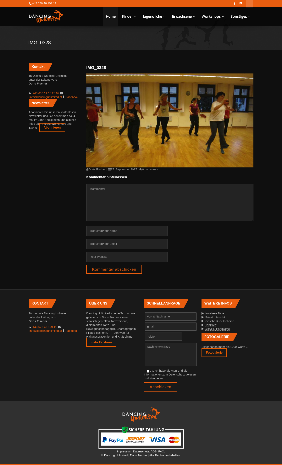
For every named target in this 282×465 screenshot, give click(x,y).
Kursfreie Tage (214, 313)
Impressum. (125, 451)
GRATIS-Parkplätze (217, 328)
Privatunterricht (215, 317)
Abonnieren (52, 127)
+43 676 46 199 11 (44, 326)
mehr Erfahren (101, 342)
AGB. (154, 451)
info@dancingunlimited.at (45, 97)
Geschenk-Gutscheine (219, 321)
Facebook (71, 97)
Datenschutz (177, 374)
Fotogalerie (214, 352)
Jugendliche (154, 16)
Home (111, 16)
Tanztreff (210, 325)
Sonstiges (241, 16)
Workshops (213, 16)
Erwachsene (183, 16)
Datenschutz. (142, 451)
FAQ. (161, 451)
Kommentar (169, 202)
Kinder (129, 16)
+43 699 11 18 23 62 (45, 93)
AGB (174, 370)
